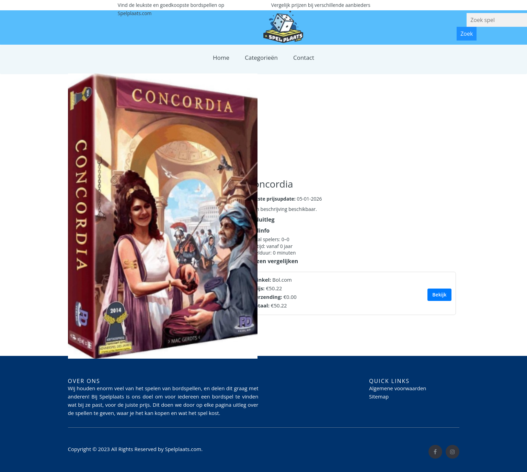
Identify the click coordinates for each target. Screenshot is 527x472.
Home (221, 57)
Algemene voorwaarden (397, 388)
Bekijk (439, 294)
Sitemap (379, 396)
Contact (303, 57)
